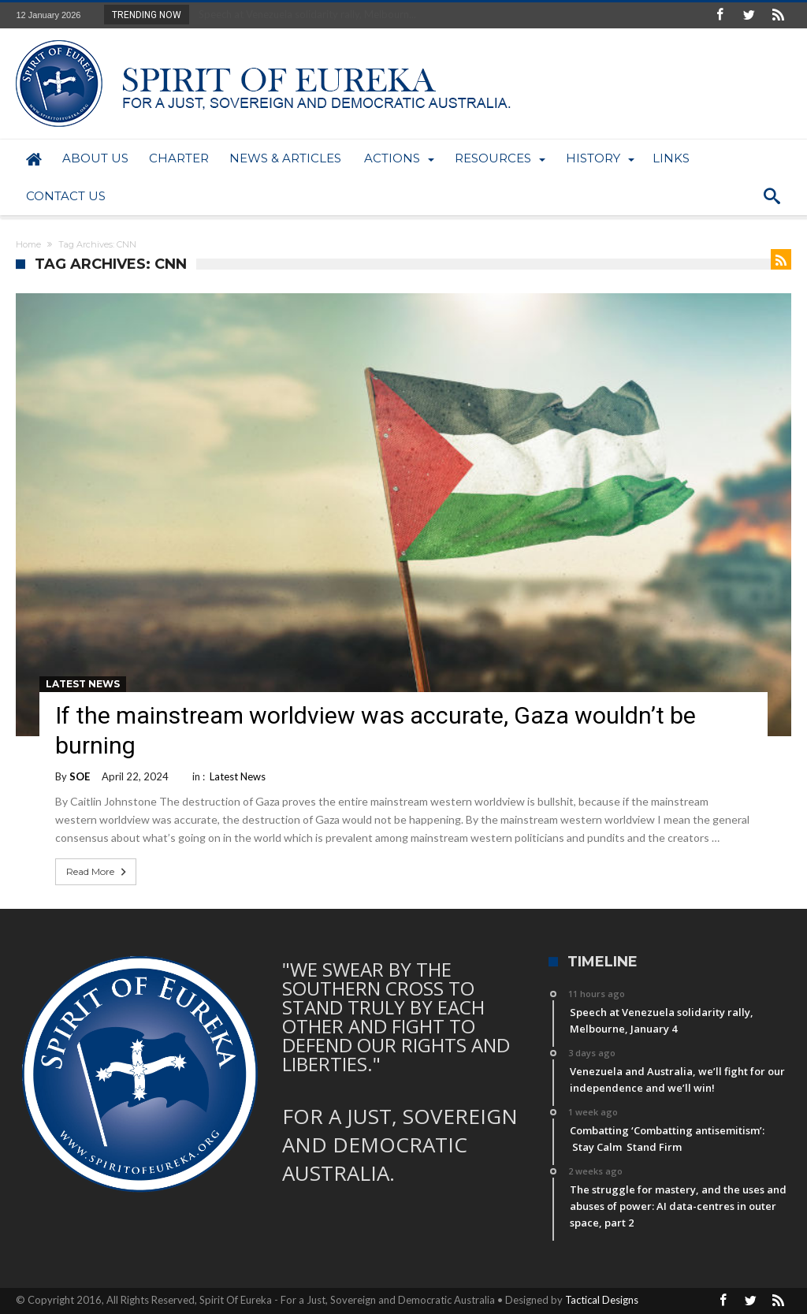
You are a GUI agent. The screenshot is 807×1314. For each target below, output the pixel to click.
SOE (79, 776)
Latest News (83, 684)
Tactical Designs (601, 1300)
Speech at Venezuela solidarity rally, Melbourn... (304, 14)
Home (28, 244)
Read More (97, 871)
